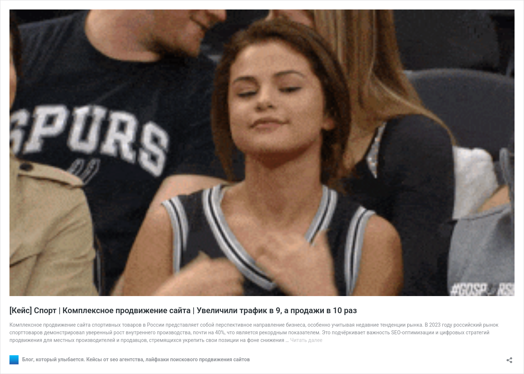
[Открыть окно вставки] (509, 357)
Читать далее (306, 340)
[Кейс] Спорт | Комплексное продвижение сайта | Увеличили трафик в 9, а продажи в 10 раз (183, 310)
